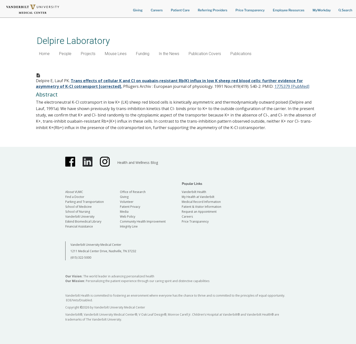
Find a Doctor (74, 197)
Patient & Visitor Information (201, 207)
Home (44, 53)
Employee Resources (288, 10)
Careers (157, 10)
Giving (138, 10)
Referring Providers (212, 10)
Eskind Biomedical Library (83, 221)
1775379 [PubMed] (291, 86)
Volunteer (127, 202)
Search (345, 8)
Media (124, 212)
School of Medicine (78, 207)
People (65, 53)
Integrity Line (129, 226)
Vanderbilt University (79, 216)
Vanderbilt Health (194, 192)
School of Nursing (77, 212)
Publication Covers (205, 53)
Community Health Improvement (143, 221)
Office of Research (133, 192)
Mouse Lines (116, 53)
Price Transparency (250, 10)
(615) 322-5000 (80, 257)
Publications (240, 53)
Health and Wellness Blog (137, 162)
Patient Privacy (130, 207)
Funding (142, 53)
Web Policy (127, 216)
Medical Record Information (201, 202)
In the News (169, 53)
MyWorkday (321, 10)
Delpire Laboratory (73, 41)
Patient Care (180, 10)
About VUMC (74, 192)
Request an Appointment (199, 212)
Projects (88, 53)
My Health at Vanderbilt (198, 197)
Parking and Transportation (84, 202)
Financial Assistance (79, 226)
